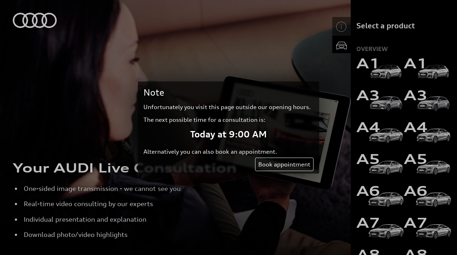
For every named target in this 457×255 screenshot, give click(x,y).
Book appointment (284, 164)
